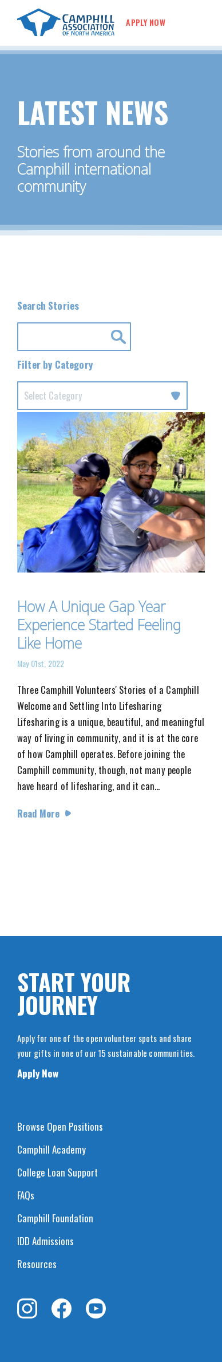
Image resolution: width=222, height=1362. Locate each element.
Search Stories (48, 305)
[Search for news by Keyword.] (74, 336)
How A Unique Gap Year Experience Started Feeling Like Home (99, 625)
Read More (38, 813)
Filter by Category (55, 364)
